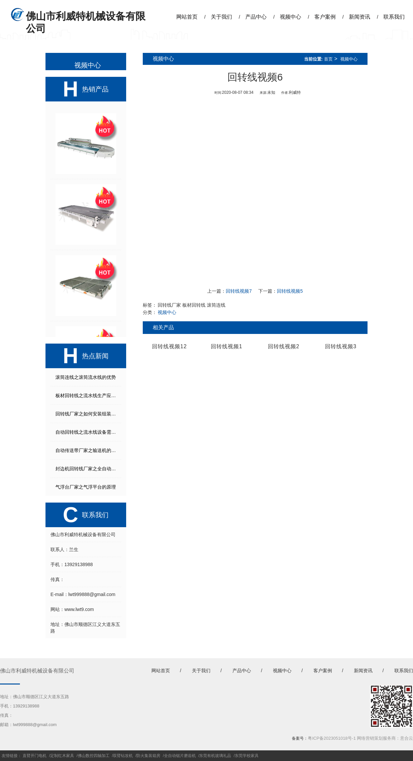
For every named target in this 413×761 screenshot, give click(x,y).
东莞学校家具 (247, 755)
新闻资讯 (359, 17)
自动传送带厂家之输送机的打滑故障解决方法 (88, 450)
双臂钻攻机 (123, 755)
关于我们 (221, 17)
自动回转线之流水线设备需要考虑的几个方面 (88, 432)
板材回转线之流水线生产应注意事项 (88, 395)
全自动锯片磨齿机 (180, 755)
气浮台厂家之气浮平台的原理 (85, 487)
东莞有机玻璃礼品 (215, 755)
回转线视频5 (290, 291)
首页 (328, 59)
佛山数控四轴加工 (94, 755)
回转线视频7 (239, 291)
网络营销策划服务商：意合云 (385, 738)
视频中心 (290, 17)
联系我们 (394, 17)
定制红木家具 (62, 755)
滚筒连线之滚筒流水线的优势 (85, 377)
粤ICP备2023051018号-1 (332, 738)
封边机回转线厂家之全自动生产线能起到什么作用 (88, 468)
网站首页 (187, 17)
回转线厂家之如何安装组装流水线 (88, 413)
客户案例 (325, 17)
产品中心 (256, 17)
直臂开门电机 (34, 755)
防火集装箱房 (148, 755)
